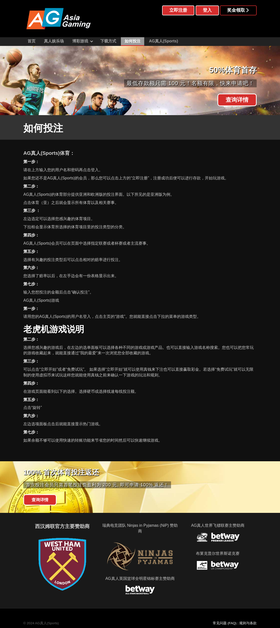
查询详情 (237, 100)
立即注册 (178, 10)
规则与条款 (248, 623)
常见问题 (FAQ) (225, 623)
